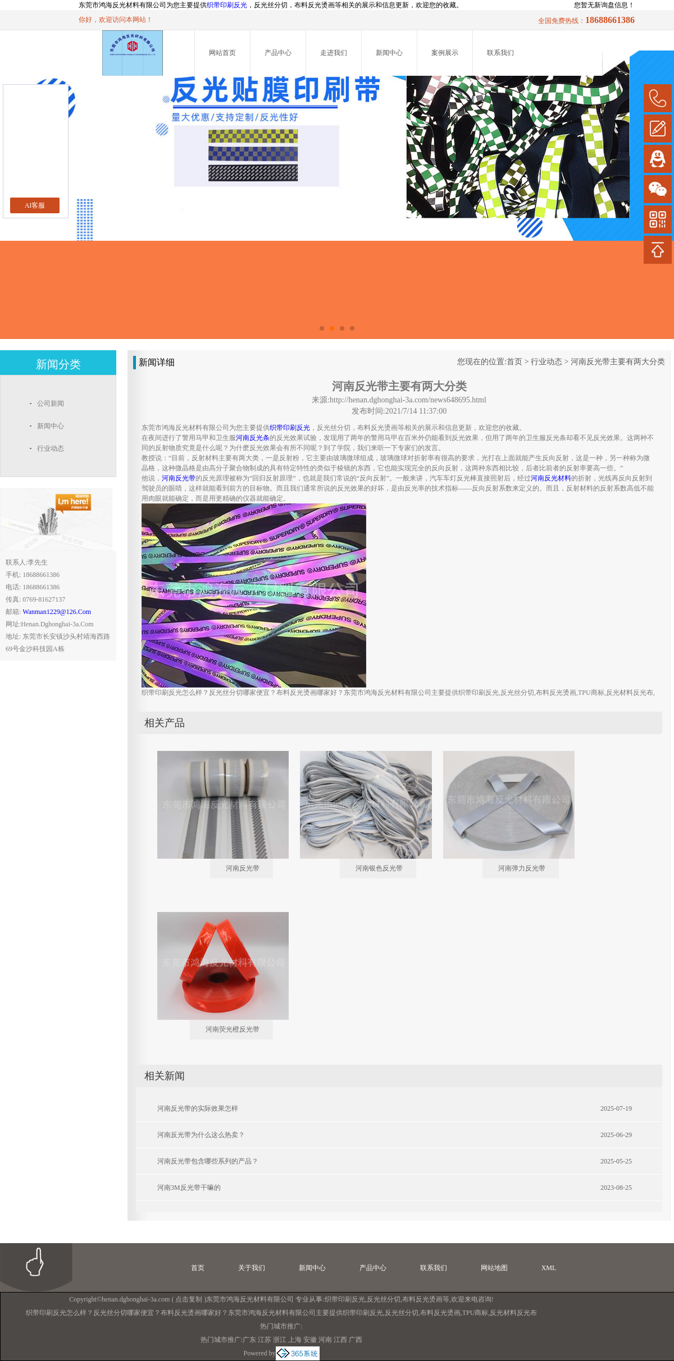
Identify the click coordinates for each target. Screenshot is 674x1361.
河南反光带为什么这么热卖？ (201, 1135)
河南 (325, 1340)
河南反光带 (242, 868)
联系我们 (500, 53)
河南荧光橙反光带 (232, 1029)
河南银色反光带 (379, 868)
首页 (514, 362)
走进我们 (333, 53)
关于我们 (251, 1268)
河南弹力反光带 (521, 868)
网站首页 (222, 53)
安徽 (310, 1340)
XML (549, 1268)
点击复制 (188, 1299)
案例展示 (444, 53)
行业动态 (546, 362)
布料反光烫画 (422, 1299)
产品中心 (278, 53)
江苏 (264, 1340)
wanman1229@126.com (56, 612)
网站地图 (494, 1268)
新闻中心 (389, 53)
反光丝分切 (383, 1299)
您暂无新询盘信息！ (604, 5)
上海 (295, 1340)
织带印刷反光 (227, 5)
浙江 (279, 1340)
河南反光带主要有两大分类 (618, 362)
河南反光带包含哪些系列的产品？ (207, 1161)
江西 (340, 1340)
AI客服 (35, 205)
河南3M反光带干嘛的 (189, 1188)
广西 (355, 1340)
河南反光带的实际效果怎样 (197, 1108)
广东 (249, 1340)
